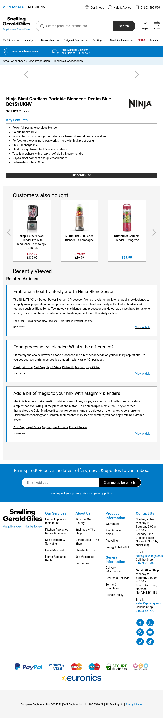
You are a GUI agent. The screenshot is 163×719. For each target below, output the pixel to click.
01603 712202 (145, 564)
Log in (145, 25)
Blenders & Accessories (67, 61)
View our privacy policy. (97, 494)
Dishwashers (48, 40)
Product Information (115, 516)
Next (154, 233)
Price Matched (54, 550)
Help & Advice (119, 7)
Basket (157, 25)
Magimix (80, 368)
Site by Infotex (133, 704)
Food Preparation (39, 61)
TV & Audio (9, 40)
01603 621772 (145, 611)
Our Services (55, 514)
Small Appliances (119, 40)
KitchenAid (68, 368)
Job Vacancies (84, 557)
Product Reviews (83, 321)
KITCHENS (36, 7)
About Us (83, 514)
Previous (8, 233)
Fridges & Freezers (74, 40)
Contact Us (145, 514)
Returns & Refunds (117, 578)
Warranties (112, 524)
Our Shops (94, 7)
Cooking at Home (23, 368)
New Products (49, 321)
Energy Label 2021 (117, 548)
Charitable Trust (85, 550)
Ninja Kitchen (66, 321)
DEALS (141, 40)
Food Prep (19, 321)
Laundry (28, 40)
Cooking (97, 40)
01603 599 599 (147, 7)
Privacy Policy (114, 595)
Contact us (82, 564)
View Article (142, 327)
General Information (115, 560)
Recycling (112, 541)
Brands (154, 40)
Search (124, 26)
